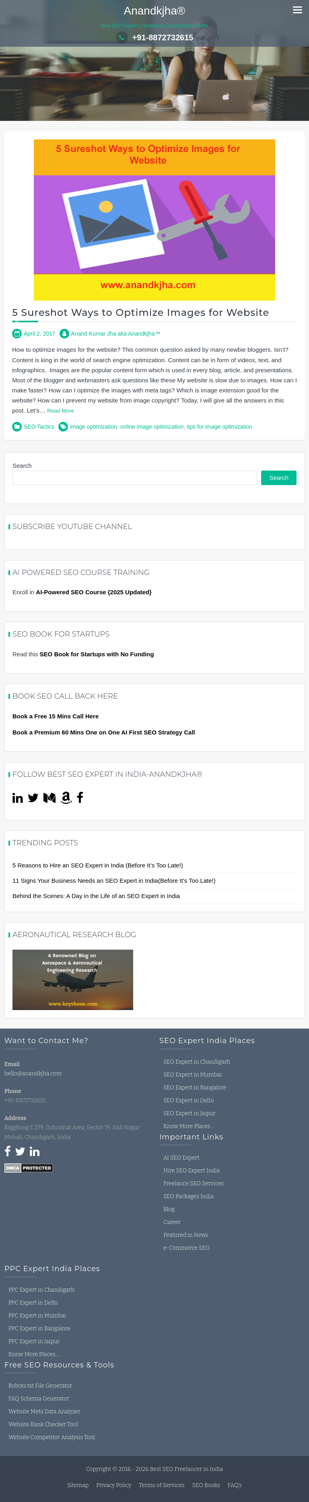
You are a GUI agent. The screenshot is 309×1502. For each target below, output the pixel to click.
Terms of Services (161, 1485)
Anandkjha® (154, 10)
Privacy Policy (113, 1485)
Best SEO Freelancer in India (186, 1469)
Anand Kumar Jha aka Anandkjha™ (116, 333)
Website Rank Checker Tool (43, 1424)
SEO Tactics (39, 426)
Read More (60, 411)
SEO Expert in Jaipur (189, 1113)
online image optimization (152, 426)
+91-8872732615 (155, 37)
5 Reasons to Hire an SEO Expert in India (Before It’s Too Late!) (97, 865)
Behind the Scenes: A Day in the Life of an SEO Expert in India (96, 895)
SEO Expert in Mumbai (192, 1074)
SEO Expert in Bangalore (195, 1087)
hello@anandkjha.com (33, 1073)
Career (172, 1222)
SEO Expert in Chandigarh (197, 1061)
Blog (169, 1209)
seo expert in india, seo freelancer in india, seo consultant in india (64, 1209)
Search (22, 465)
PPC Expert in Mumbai (37, 1315)
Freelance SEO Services (193, 1183)
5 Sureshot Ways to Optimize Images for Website (140, 312)
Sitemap (78, 1485)
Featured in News (185, 1235)
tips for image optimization (219, 426)
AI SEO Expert (181, 1157)
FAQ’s (235, 1485)
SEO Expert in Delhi (188, 1100)
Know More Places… (188, 1126)
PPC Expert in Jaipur (34, 1341)
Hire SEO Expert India (191, 1170)
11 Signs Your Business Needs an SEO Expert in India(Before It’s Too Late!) (114, 880)
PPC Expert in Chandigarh (41, 1289)
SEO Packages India (188, 1196)
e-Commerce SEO (186, 1248)
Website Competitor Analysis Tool (51, 1437)
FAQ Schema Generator (38, 1398)
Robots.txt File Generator (40, 1385)
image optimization (93, 426)
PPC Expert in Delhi (33, 1302)
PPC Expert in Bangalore (39, 1328)
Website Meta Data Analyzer (44, 1411)
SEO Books (206, 1485)
